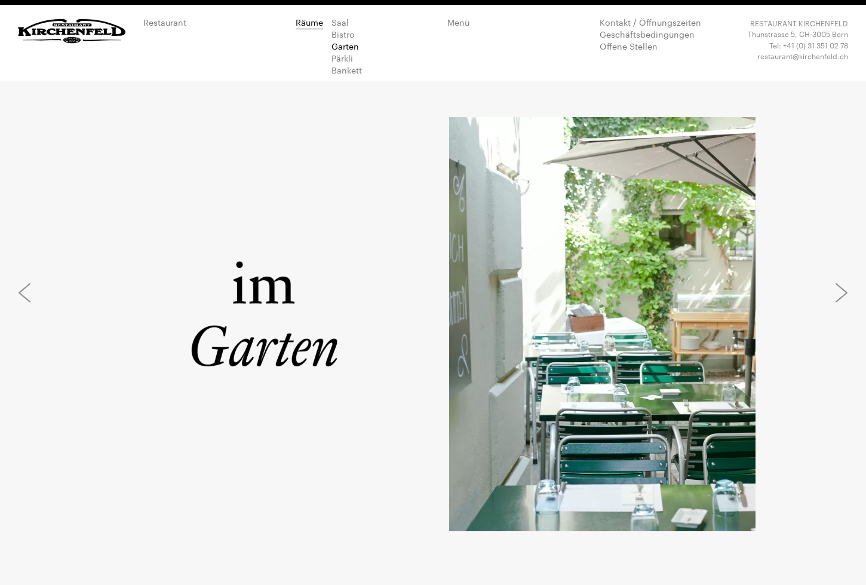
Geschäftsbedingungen (647, 34)
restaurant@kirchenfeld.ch (802, 55)
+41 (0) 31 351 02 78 (815, 44)
